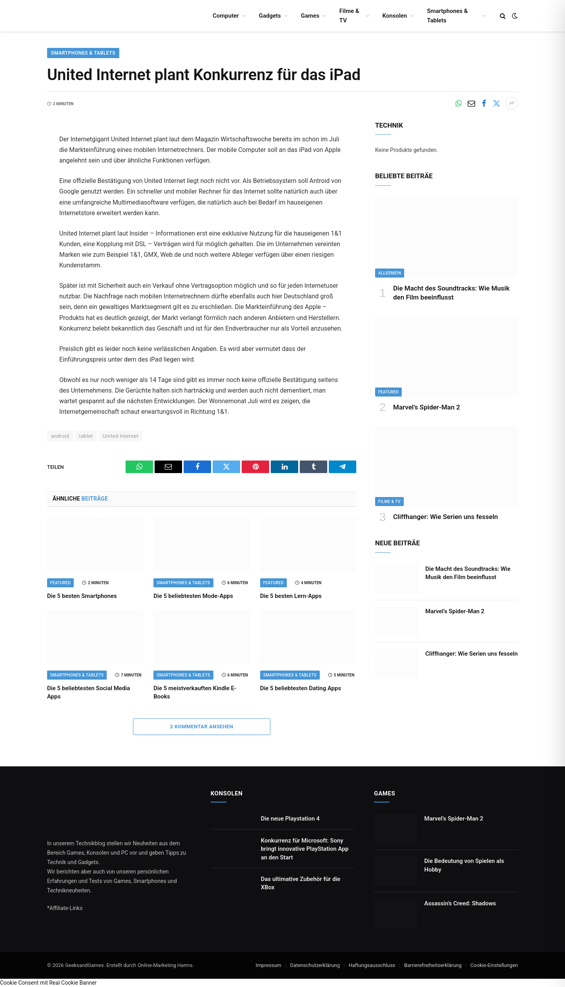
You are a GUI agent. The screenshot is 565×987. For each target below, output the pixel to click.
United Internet (121, 436)
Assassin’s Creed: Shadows (460, 903)
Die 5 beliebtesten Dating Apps (300, 688)
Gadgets (270, 15)
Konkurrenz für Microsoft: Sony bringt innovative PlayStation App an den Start (304, 849)
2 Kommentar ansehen (201, 726)
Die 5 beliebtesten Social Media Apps (88, 692)
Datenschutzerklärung (315, 965)
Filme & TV (349, 15)
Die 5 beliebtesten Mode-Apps (193, 596)
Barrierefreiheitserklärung (432, 965)
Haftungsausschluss (371, 965)
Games (310, 15)
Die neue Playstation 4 (290, 818)
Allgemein (389, 273)
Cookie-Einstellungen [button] (494, 965)
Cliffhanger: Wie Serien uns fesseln (445, 517)
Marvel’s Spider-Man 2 (426, 407)
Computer (226, 15)
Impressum (268, 965)
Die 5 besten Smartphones (82, 596)
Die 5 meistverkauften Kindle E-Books (194, 692)
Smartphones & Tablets (447, 15)
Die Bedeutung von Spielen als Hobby (464, 865)
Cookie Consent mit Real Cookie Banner (48, 983)
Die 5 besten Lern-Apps (291, 596)
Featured (60, 583)
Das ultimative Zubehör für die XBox (301, 883)
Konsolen (395, 15)
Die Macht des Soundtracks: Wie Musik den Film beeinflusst (451, 292)
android (60, 436)
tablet (86, 436)
